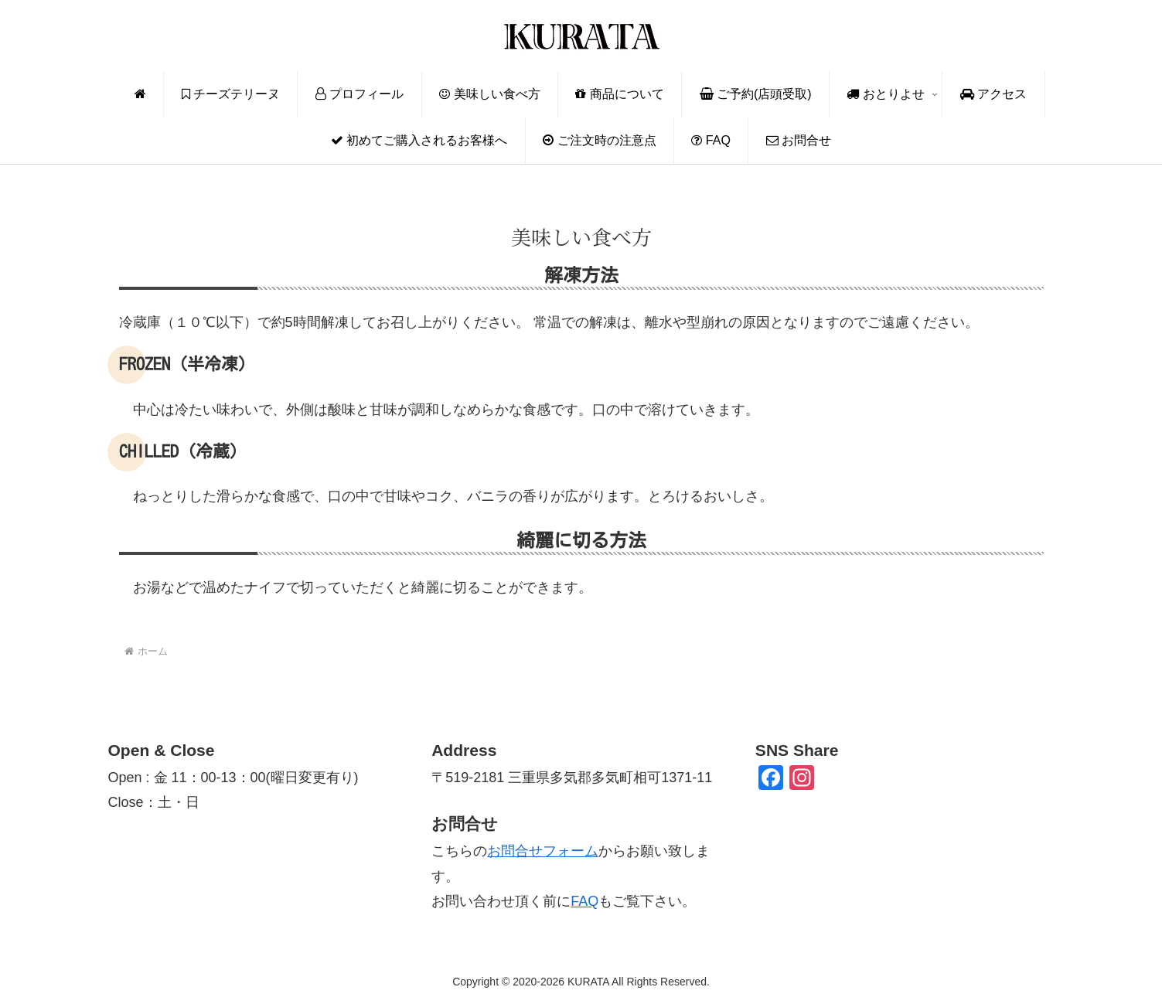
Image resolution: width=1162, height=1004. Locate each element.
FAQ (584, 901)
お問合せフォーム (542, 851)
